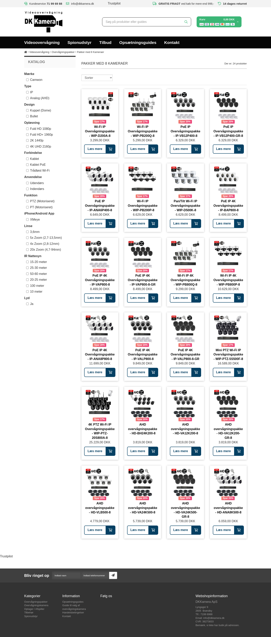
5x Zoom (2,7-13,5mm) (44, 237)
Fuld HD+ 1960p (39, 134)
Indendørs (35, 189)
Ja (29, 304)
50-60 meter (36, 273)
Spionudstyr (80, 42)
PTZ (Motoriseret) (40, 201)
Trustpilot (114, 3)
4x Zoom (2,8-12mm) (42, 243)
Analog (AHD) (37, 98)
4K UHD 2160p (38, 146)
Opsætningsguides (137, 42)
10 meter (34, 291)
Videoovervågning (42, 42)
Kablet (32, 158)
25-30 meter (36, 267)
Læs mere (94, 149)
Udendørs (35, 183)
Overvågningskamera (36, 605)
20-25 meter (36, 279)
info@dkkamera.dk (214, 618)
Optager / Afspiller (34, 609)
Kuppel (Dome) (38, 110)
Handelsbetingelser (73, 612)
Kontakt (171, 42)
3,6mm (33, 231)
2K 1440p (35, 140)
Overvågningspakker (63, 52)
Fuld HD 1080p (38, 128)
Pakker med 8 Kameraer (90, 52)
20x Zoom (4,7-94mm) (43, 249)
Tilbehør (28, 612)
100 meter (35, 285)
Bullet (32, 116)
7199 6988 (206, 614)
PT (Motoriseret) (39, 207)
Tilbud (105, 42)
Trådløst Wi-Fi (38, 170)
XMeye (33, 219)
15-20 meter (36, 262)
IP (29, 92)
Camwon (34, 79)
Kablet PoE (36, 164)
